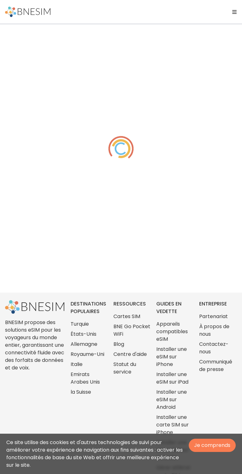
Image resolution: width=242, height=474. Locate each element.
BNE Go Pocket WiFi (131, 330)
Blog (118, 344)
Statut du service (124, 368)
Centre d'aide (130, 354)
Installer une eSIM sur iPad (172, 378)
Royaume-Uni (87, 354)
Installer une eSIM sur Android (171, 399)
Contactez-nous (213, 347)
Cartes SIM (126, 316)
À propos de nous (214, 330)
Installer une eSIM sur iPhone (171, 357)
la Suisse (81, 392)
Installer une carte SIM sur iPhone (172, 425)
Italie (77, 364)
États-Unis (83, 334)
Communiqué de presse (215, 365)
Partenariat (213, 316)
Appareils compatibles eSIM (172, 331)
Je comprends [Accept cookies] (212, 445)
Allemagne (84, 344)
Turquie (80, 324)
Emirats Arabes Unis (85, 378)
